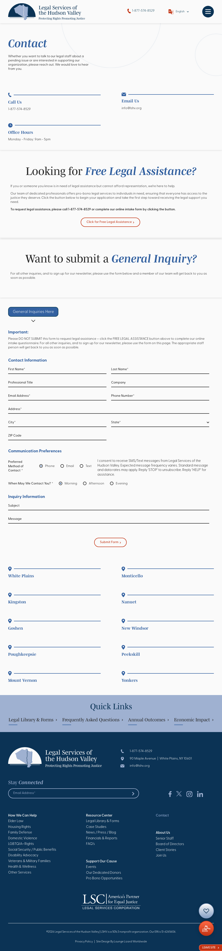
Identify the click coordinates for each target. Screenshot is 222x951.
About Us (163, 833)
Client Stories (166, 850)
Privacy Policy (84, 941)
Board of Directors (170, 844)
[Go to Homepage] (46, 11)
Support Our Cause (101, 861)
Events (91, 867)
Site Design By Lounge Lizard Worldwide (121, 941)
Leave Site (210, 947)
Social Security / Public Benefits (32, 850)
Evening (122, 484)
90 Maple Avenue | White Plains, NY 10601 (161, 758)
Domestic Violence (22, 838)
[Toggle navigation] (208, 11)
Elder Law (15, 821)
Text (89, 466)
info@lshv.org (132, 108)
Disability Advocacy (23, 855)
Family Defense (20, 832)
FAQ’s (90, 844)
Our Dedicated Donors (103, 873)
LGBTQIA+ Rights (21, 844)
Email (70, 466)
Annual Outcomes (148, 719)
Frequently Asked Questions (92, 719)
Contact (162, 815)
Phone (50, 466)
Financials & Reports (101, 838)
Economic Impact (193, 719)
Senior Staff (165, 838)
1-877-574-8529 (141, 11)
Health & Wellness (22, 867)
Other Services (19, 872)
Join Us (161, 855)
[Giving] (206, 928)
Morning (71, 484)
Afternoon (96, 484)
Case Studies (96, 827)
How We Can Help (22, 815)
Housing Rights (19, 827)
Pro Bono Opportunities (104, 878)
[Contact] (206, 910)
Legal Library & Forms (33, 719)
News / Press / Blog (101, 832)
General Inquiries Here (33, 312)
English (180, 11)
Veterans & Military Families (29, 861)
